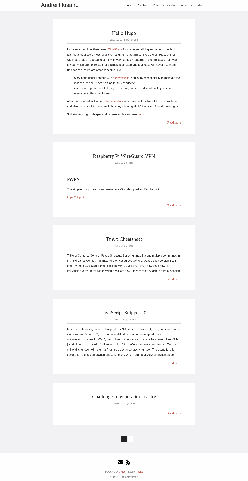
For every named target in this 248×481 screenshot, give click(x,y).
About (200, 5)
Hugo (122, 471)
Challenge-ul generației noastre (124, 396)
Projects (185, 5)
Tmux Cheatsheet (124, 239)
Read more (174, 122)
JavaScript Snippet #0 (124, 312)
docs (130, 163)
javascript (131, 319)
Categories (169, 5)
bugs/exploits (121, 77)
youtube (131, 403)
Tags (155, 5)
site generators (113, 101)
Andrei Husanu (60, 5)
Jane (140, 471)
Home (128, 5)
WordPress (115, 49)
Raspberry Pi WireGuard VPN (124, 156)
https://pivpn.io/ (76, 197)
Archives (142, 5)
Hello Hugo (124, 33)
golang (134, 40)
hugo (127, 40)
